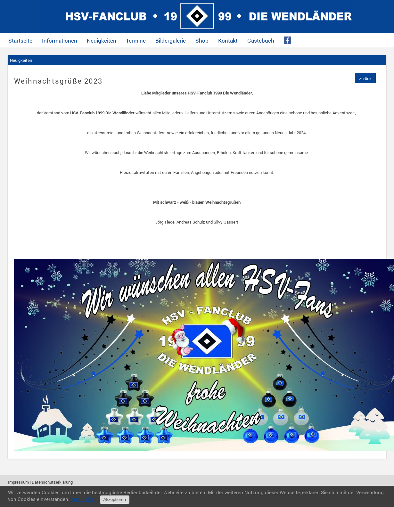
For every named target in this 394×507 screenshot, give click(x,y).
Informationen (59, 40)
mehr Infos (82, 499)
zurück (365, 78)
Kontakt (228, 40)
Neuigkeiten (101, 40)
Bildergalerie (170, 40)
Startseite (20, 40)
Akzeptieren (114, 499)
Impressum (18, 482)
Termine (136, 40)
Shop (202, 40)
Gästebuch (260, 40)
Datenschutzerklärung (52, 482)
